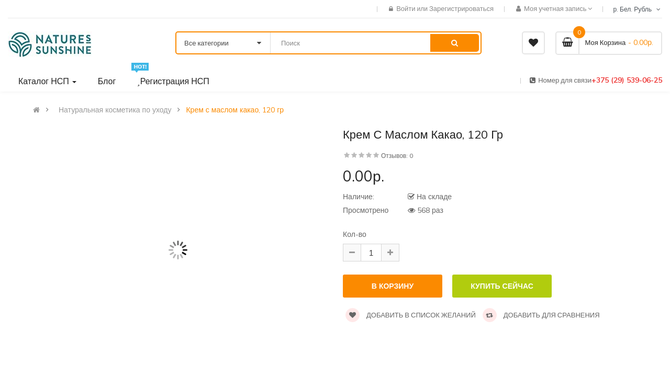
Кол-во (354, 234)
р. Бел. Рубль (637, 9)
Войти (406, 8)
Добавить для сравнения (541, 315)
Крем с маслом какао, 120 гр (235, 109)
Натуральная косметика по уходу (115, 109)
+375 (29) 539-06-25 (626, 80)
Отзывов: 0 (397, 156)
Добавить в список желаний (410, 315)
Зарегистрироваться (461, 8)
